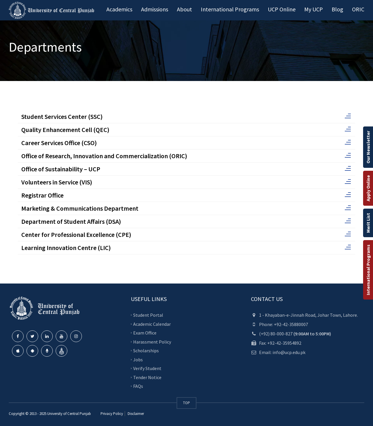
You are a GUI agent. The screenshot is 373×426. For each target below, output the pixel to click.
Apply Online (368, 188)
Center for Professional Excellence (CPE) (186, 234)
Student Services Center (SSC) (186, 116)
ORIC (358, 9)
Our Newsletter (368, 147)
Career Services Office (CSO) (186, 143)
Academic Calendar (152, 324)
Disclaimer (135, 413)
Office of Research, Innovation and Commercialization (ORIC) (186, 156)
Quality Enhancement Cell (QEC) (186, 130)
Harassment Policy (152, 341)
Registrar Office (186, 195)
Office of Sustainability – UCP (186, 169)
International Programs (368, 269)
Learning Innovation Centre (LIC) (186, 248)
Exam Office (144, 333)
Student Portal (148, 315)
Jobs (138, 359)
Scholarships (146, 350)
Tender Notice (147, 377)
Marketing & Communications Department (186, 208)
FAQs (138, 386)
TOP (186, 402)
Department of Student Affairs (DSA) (186, 221)
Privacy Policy (112, 413)
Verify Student (147, 368)
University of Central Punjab (69, 413)
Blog (337, 9)
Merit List (368, 223)
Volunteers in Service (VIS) (186, 182)
